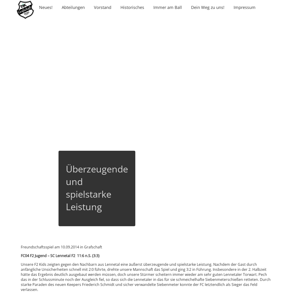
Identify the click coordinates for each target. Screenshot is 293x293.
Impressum (245, 7)
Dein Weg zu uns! (207, 7)
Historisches (132, 7)
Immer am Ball (167, 7)
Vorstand (102, 7)
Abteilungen (73, 7)
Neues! (46, 7)
